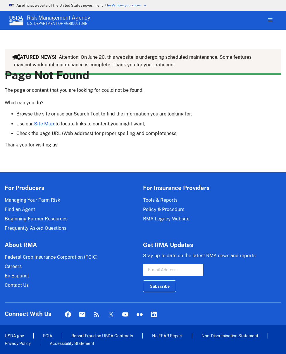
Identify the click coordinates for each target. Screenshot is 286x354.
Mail (82, 314)
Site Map (44, 124)
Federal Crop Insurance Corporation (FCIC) (51, 257)
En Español (17, 276)
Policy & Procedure (164, 209)
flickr (139, 314)
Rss (96, 314)
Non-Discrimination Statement (229, 335)
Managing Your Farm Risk (32, 200)
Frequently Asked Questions (35, 228)
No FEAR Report (167, 335)
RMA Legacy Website (166, 219)
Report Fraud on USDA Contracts (102, 335)
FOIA (47, 335)
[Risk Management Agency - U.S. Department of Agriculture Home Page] (58, 20)
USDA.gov (14, 335)
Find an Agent (20, 209)
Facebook (68, 314)
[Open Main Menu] (270, 20)
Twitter (111, 314)
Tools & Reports (160, 200)
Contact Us (17, 285)
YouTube (125, 314)
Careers (13, 266)
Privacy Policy (18, 343)
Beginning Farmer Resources (36, 219)
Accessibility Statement (72, 343)
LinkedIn (154, 314)
